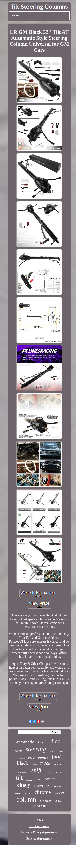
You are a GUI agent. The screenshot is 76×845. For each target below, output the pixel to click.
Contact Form (39, 826)
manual (45, 801)
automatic (25, 742)
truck (45, 763)
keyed (43, 742)
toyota (31, 758)
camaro (29, 780)
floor (56, 741)
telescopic (23, 772)
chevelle (21, 758)
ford (56, 756)
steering (35, 749)
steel (38, 779)
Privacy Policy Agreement (39, 832)
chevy (23, 785)
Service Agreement (39, 838)
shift (36, 770)
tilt (19, 777)
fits (61, 779)
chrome (43, 792)
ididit (18, 751)
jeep (34, 764)
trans (52, 751)
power (18, 793)
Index (39, 820)
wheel (59, 792)
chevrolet (42, 785)
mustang (57, 786)
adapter (48, 772)
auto (28, 793)
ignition (57, 764)
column (26, 799)
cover (58, 772)
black (22, 763)
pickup (58, 801)
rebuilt (50, 779)
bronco (43, 757)
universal (39, 806)
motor (60, 751)
